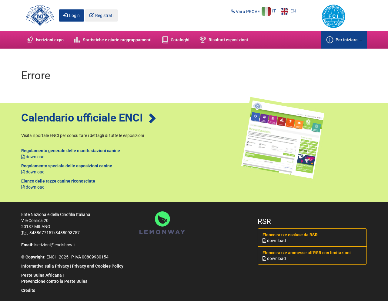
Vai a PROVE (245, 11)
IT (268, 11)
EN (288, 11)
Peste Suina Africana (41, 275)
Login (74, 15)
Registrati (104, 15)
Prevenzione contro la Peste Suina (54, 281)
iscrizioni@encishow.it (55, 244)
